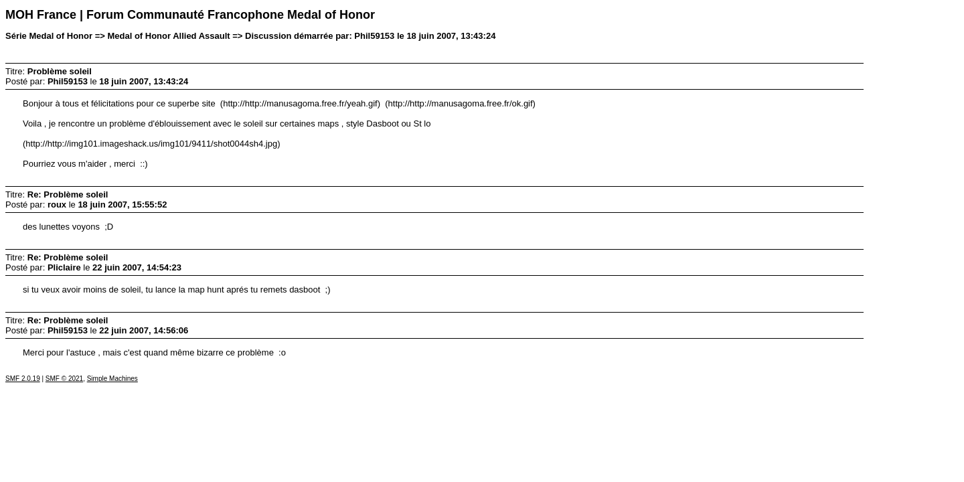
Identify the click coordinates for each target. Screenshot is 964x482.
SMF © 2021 (64, 378)
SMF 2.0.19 (22, 378)
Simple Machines (112, 378)
